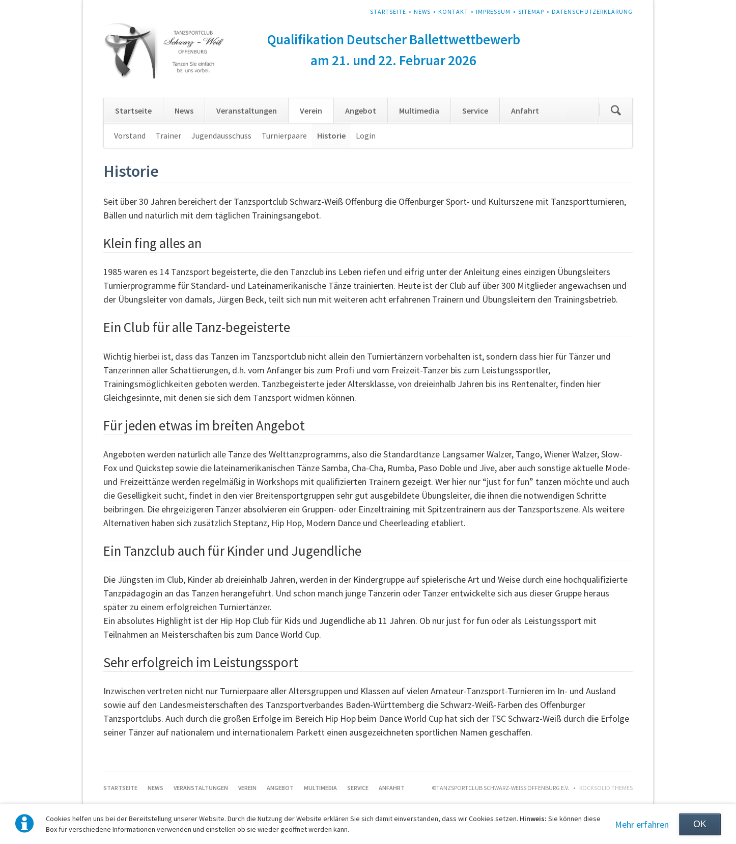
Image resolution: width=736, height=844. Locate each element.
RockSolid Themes (606, 788)
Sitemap (531, 11)
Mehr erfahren (642, 824)
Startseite (388, 11)
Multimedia (419, 110)
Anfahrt (525, 110)
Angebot (360, 110)
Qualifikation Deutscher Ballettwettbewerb (393, 39)
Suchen (616, 110)
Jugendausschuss (221, 135)
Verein (311, 110)
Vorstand (130, 135)
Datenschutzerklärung (592, 11)
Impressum (493, 11)
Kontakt (453, 11)
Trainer (168, 135)
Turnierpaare (284, 135)
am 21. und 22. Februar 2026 (393, 60)
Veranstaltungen (246, 110)
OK (699, 824)
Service (475, 110)
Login (366, 135)
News (422, 11)
